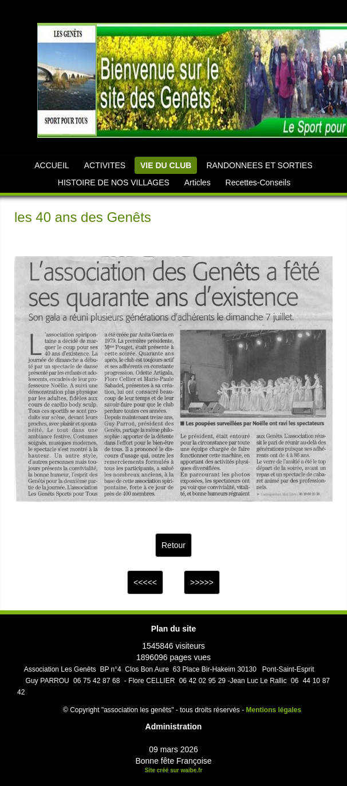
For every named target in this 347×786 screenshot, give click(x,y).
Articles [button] (197, 182)
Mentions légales (274, 710)
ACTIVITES (104, 165)
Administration (173, 726)
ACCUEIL (51, 165)
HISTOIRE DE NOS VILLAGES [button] (113, 182)
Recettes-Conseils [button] (258, 182)
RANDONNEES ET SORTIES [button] (259, 165)
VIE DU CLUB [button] (165, 165)
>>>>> (202, 582)
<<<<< (145, 582)
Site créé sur (174, 770)
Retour (173, 545)
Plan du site (173, 628)
